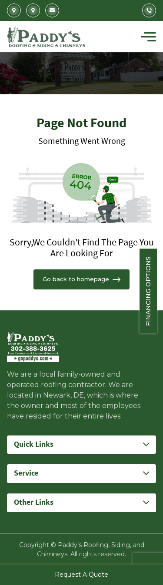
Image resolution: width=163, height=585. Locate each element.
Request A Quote (81, 574)
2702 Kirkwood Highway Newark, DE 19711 (14, 10)
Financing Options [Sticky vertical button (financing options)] (154, 291)
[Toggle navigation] (148, 36)
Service (26, 473)
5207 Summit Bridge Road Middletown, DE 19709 (33, 10)
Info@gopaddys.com (52, 10)
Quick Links (33, 444)
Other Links (33, 502)
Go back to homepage (81, 278)
